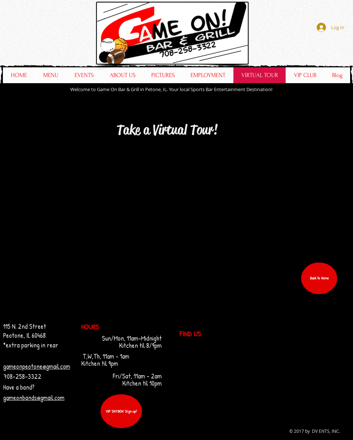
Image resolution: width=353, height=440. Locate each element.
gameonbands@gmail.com (33, 397)
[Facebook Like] (305, 50)
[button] (319, 278)
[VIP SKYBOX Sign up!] (121, 411)
